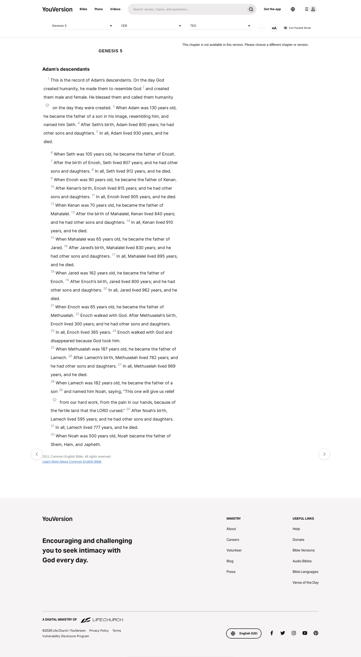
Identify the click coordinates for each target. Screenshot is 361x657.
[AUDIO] (261, 28)
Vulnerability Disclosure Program (65, 636)
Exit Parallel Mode (297, 28)
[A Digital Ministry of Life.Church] (180, 617)
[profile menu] (310, 9)
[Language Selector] (292, 9)
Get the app (272, 9)
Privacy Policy (99, 630)
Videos (115, 9)
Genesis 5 (83, 26)
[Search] (186, 9)
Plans (99, 9)
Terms (116, 630)
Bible (83, 9)
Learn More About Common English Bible (72, 461)
